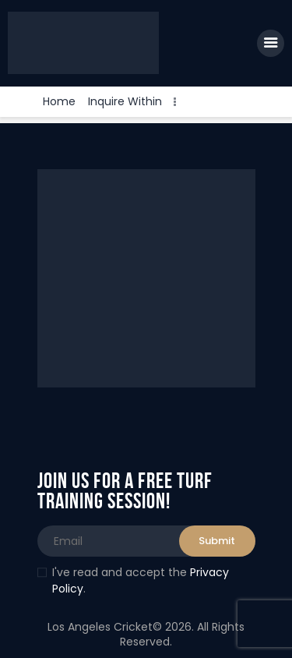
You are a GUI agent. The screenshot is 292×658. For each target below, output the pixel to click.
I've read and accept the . (133, 580)
